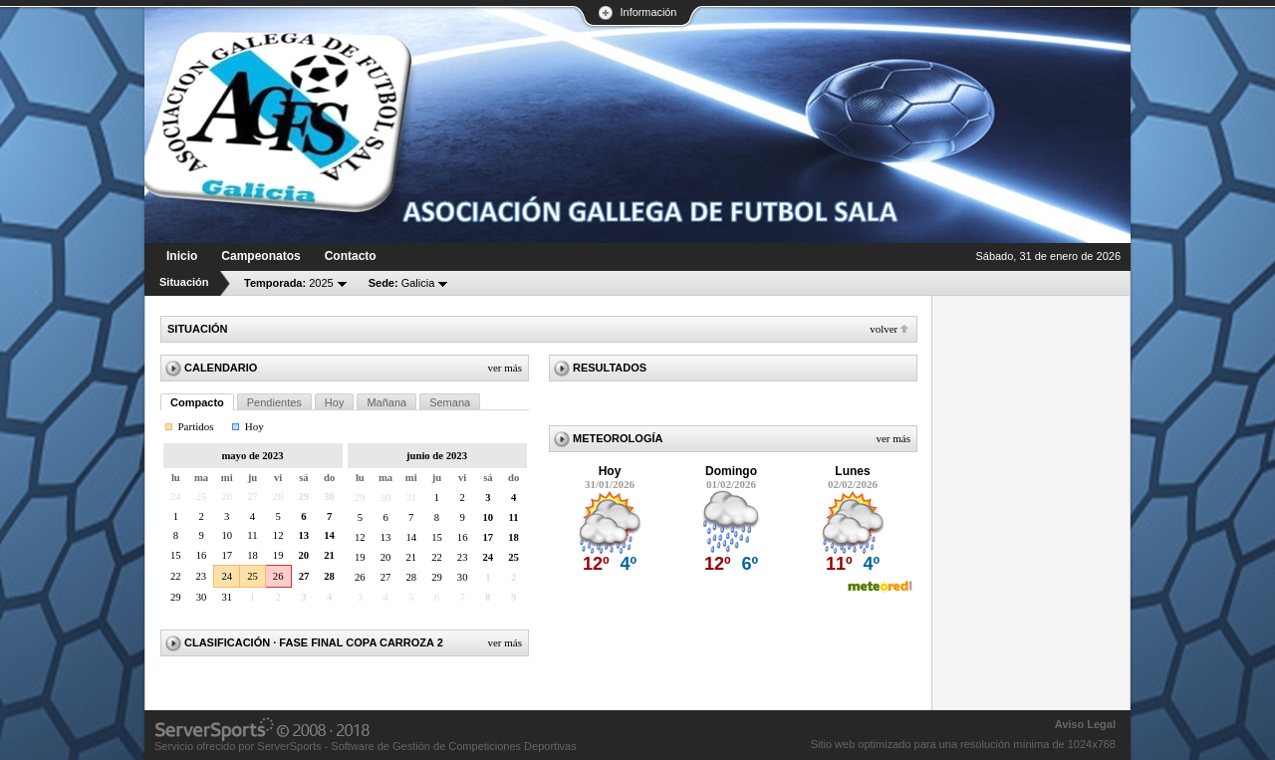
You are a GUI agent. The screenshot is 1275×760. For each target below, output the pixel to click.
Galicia (402, 283)
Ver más (504, 368)
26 (278, 576)
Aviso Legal (1085, 724)
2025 (289, 283)
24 (226, 576)
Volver (883, 329)
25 (252, 576)
